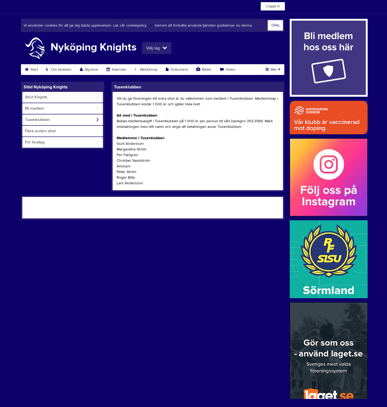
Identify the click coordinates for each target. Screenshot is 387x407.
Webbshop (146, 69)
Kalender (116, 69)
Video (227, 69)
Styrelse (89, 69)
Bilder (204, 69)
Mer (273, 69)
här (150, 25)
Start (31, 69)
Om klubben (58, 69)
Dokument (177, 69)
